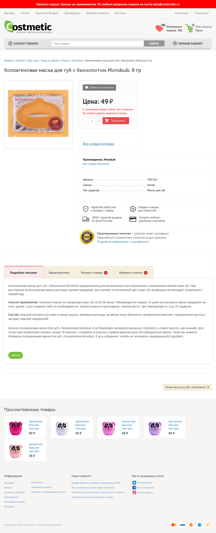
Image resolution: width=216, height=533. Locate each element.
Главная (8, 60)
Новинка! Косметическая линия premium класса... (99, 492)
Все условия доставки (98, 144)
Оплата (25, 13)
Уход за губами (50, 60)
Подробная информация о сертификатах (123, 241)
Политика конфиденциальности (48, 491)
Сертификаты (72, 13)
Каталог (20, 60)
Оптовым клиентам (97, 13)
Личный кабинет (190, 43)
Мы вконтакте (144, 482)
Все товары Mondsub (96, 164)
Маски (65, 60)
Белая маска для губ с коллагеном (186, 387)
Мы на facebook (145, 487)
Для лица (33, 60)
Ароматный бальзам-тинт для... (35, 425)
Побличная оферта (41, 486)
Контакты (120, 13)
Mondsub (77, 60)
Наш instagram (145, 492)
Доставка (9, 13)
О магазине (181, 13)
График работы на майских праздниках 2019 (96, 482)
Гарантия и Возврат (47, 13)
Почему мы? (201, 13)
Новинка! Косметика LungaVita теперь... (93, 496)
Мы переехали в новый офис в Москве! (93, 487)
